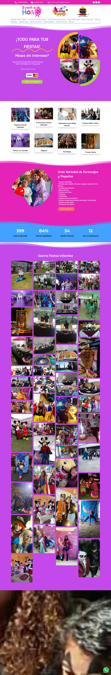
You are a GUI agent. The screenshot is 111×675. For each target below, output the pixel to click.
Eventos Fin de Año (61, 22)
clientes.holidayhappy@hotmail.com (60, 2)
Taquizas (97, 20)
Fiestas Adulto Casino (73, 20)
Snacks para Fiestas (35, 22)
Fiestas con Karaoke (87, 20)
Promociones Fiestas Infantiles (37, 20)
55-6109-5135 (38, 2)
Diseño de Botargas (48, 22)
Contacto (71, 22)
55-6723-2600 (22, 2)
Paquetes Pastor (24, 22)
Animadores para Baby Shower (57, 20)
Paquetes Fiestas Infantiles (19, 20)
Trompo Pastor (90, 152)
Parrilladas (14, 22)
